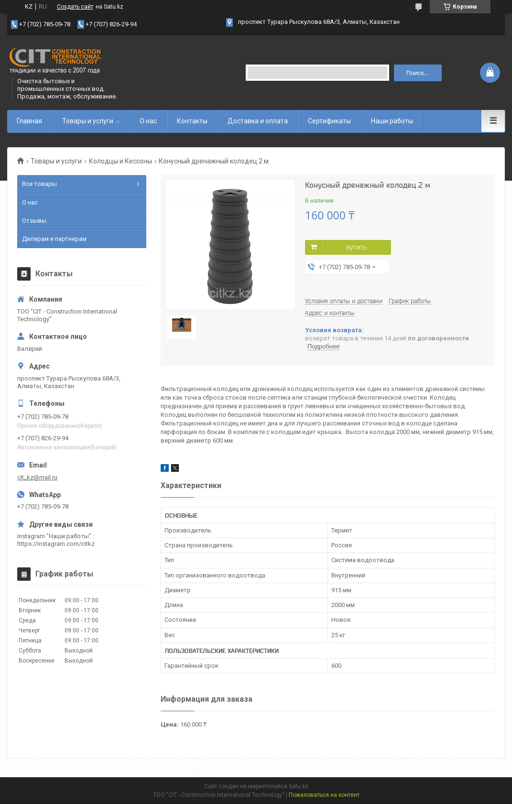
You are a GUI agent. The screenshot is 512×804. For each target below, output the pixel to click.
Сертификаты (329, 121)
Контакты (192, 121)
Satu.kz (298, 786)
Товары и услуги (87, 121)
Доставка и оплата (258, 121)
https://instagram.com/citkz (56, 543)
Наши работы (392, 121)
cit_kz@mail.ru (37, 477)
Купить (356, 247)
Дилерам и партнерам (54, 238)
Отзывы (34, 220)
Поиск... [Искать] (417, 72)
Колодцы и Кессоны (120, 161)
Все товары (39, 183)
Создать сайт (75, 6)
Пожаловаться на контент (324, 795)
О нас (148, 121)
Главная (29, 121)
